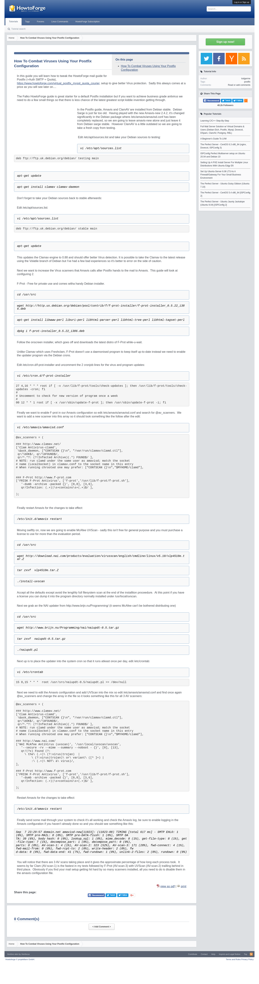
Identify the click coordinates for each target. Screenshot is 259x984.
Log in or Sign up (241, 2)
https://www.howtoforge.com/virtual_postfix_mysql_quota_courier (58, 83)
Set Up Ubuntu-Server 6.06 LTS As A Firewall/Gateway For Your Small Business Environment (220, 174)
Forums (40, 21)
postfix (247, 82)
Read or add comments (239, 85)
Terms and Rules (233, 959)
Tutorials (13, 21)
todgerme (245, 78)
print (183, 886)
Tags (27, 21)
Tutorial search (18, 29)
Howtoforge (20, 959)
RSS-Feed (251, 954)
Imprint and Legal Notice (229, 954)
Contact (204, 954)
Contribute (192, 954)
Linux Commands (59, 21)
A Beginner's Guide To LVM (213, 138)
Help (213, 954)
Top (245, 954)
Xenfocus (25, 954)
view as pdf (167, 886)
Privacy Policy (247, 959)
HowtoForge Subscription (87, 21)
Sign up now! (225, 41)
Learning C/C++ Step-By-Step (214, 120)
